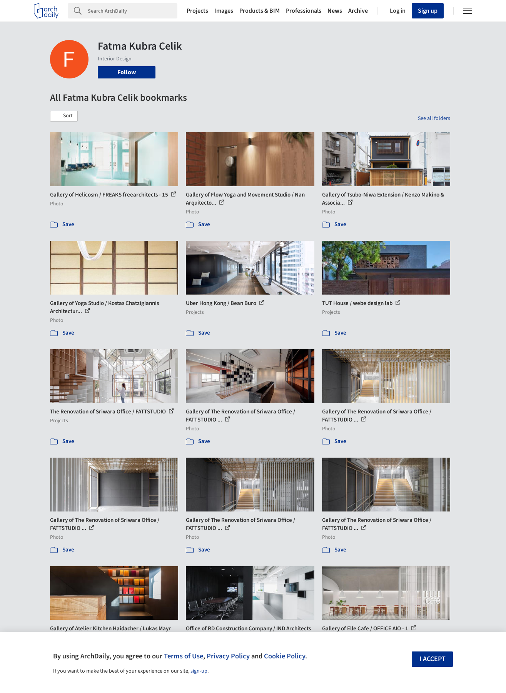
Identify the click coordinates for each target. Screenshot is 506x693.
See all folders (434, 118)
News (334, 11)
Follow (126, 72)
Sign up (428, 11)
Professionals (303, 11)
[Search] (132, 10)
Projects (197, 11)
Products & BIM (259, 11)
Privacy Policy (228, 656)
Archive (358, 11)
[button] (64, 116)
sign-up (198, 671)
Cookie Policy (284, 656)
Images (223, 11)
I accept (432, 659)
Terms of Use (183, 656)
